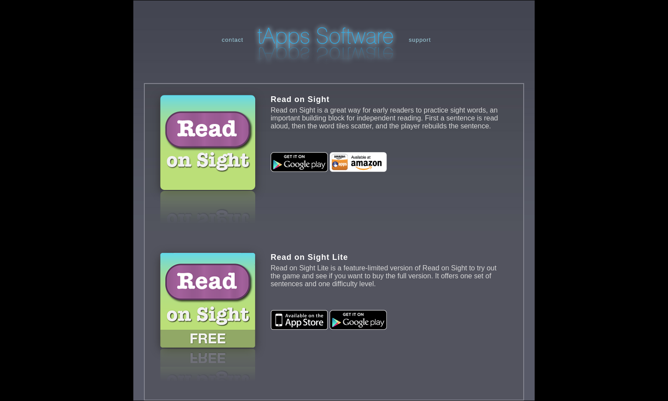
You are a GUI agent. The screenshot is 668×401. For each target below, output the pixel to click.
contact (232, 39)
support (420, 39)
